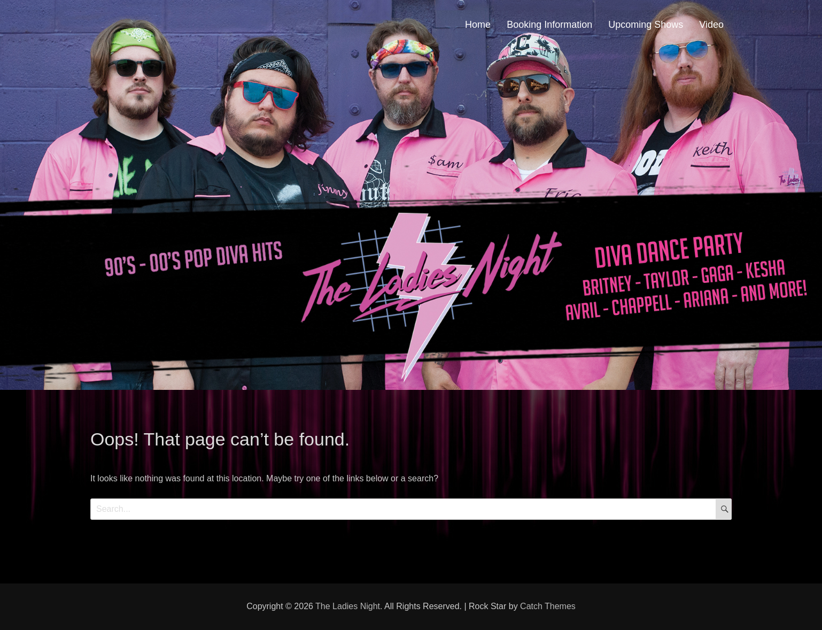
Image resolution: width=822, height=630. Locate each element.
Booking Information (549, 24)
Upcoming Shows (645, 24)
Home (478, 24)
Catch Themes (548, 606)
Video (711, 24)
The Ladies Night (347, 606)
